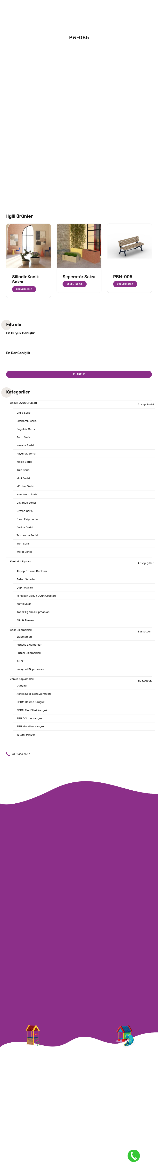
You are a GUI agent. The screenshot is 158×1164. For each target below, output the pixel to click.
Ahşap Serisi (146, 404)
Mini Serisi (23, 479)
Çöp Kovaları (24, 589)
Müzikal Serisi (25, 487)
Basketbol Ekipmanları (83, 636)
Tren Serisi (23, 545)
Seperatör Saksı (79, 276)
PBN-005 (122, 276)
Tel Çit (20, 663)
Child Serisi (23, 413)
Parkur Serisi (24, 528)
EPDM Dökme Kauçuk (30, 705)
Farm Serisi (23, 437)
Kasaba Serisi (25, 446)
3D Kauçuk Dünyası (84, 686)
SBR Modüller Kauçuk (30, 729)
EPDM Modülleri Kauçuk (32, 713)
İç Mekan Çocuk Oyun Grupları (36, 597)
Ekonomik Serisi (26, 421)
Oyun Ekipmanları (28, 520)
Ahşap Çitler (146, 564)
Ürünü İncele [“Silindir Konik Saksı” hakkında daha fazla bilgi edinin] (24, 289)
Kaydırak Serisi (26, 454)
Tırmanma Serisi (27, 537)
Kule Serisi (23, 470)
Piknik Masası (25, 622)
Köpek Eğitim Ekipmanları (33, 614)
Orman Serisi (25, 512)
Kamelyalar (23, 606)
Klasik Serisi (24, 462)
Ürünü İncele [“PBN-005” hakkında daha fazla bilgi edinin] (125, 284)
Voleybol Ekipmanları (30, 672)
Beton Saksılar (26, 581)
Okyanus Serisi (26, 503)
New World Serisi (27, 495)
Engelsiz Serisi (26, 429)
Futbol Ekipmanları (28, 655)
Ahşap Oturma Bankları (31, 573)
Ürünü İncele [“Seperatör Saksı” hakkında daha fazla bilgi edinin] (75, 284)
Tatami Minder (25, 738)
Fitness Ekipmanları (29, 647)
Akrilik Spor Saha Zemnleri (33, 696)
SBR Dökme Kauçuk (29, 721)
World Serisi (24, 553)
